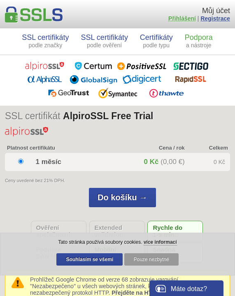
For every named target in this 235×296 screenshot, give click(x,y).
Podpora (199, 41)
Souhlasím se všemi (89, 259)
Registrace (215, 18)
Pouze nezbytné (151, 259)
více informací (160, 242)
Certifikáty (156, 41)
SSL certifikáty (45, 41)
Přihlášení (182, 18)
